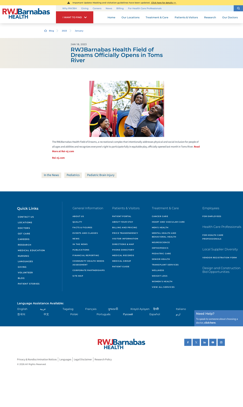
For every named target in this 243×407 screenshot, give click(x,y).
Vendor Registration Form (219, 257)
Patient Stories (29, 283)
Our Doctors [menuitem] (230, 17)
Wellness (158, 270)
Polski (74, 314)
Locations (25, 222)
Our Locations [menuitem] (130, 17)
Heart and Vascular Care (168, 222)
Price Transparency (125, 233)
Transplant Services (165, 265)
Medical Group (121, 261)
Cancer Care (160, 216)
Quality (77, 222)
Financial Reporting (86, 255)
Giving (84, 8)
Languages (25, 261)
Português (103, 314)
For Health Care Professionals (144, 8)
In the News (51, 175)
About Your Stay (122, 222)
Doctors (24, 228)
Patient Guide (121, 266)
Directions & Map (123, 244)
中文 (46, 314)
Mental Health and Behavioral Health (164, 235)
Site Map (78, 276)
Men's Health (160, 227)
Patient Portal (121, 216)
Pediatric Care (161, 253)
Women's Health (162, 281)
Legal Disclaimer (83, 359)
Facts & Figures (82, 227)
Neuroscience (161, 242)
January (79, 30)
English (22, 309)
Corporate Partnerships (89, 270)
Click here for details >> (164, 2)
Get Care (24, 233)
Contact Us (26, 217)
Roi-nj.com (58, 158)
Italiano (181, 309)
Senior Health (161, 259)
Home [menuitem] (111, 17)
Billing (120, 8)
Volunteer (25, 272)
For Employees (211, 216)
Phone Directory (123, 250)
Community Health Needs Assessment (88, 263)
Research (24, 245)
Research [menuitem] (210, 17)
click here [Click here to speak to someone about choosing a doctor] (210, 323)
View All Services (163, 287)
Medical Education (31, 250)
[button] (238, 8)
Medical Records (123, 255)
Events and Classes (85, 233)
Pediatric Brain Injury (100, 175)
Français (90, 309)
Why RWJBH (69, 8)
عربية (43, 309)
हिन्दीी (156, 309)
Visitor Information (125, 238)
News (109, 8)
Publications (81, 250)
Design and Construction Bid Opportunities (221, 270)
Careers (97, 8)
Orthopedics (160, 248)
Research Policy (103, 359)
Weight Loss (160, 276)
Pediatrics (73, 175)
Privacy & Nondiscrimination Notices (37, 359)
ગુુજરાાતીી (113, 309)
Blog (51, 30)
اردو (178, 314)
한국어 (21, 314)
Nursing (23, 256)
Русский (128, 314)
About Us (78, 216)
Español (154, 314)
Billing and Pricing (124, 227)
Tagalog (68, 309)
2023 (64, 30)
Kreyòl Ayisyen (140, 309)
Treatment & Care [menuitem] (157, 17)
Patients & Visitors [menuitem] (186, 17)
